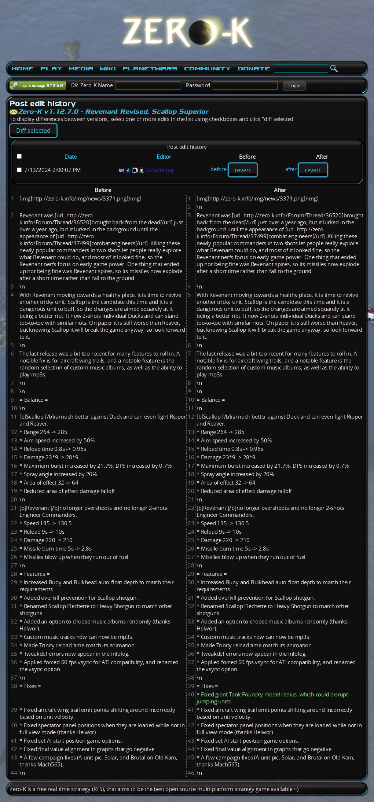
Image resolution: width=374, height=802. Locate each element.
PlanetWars (149, 68)
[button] (294, 86)
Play (51, 68)
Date (70, 156)
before (218, 169)
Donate (254, 68)
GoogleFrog (159, 169)
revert (243, 170)
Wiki (107, 68)
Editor (164, 156)
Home (22, 68)
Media (81, 68)
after (291, 169)
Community (207, 68)
